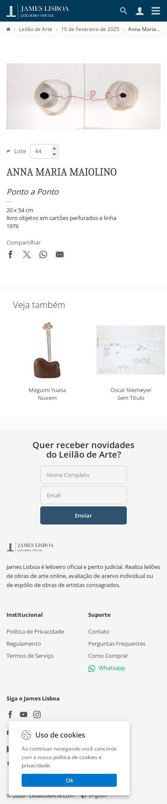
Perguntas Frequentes (116, 643)
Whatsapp (106, 668)
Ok (69, 780)
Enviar (83, 515)
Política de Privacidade (35, 631)
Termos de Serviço (30, 656)
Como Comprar (108, 656)
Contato (98, 631)
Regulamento (23, 643)
